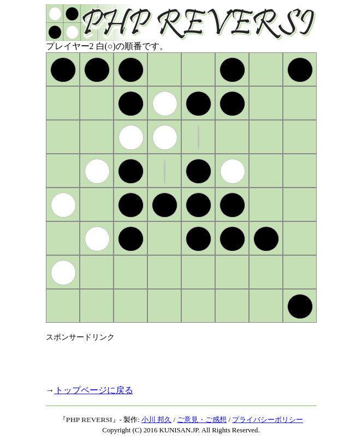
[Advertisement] (173, 358)
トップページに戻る (94, 390)
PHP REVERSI (89, 420)
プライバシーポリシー (267, 420)
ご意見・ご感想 (202, 420)
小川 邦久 (156, 420)
